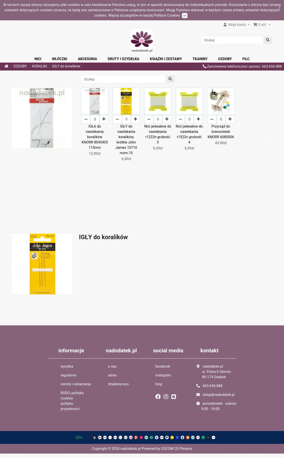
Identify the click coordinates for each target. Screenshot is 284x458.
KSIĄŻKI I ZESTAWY (166, 59)
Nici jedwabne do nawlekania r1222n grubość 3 (157, 134)
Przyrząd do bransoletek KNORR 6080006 (221, 131)
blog (158, 384)
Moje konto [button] (235, 25)
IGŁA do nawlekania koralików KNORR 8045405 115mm (94, 137)
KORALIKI (39, 66)
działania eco (118, 384)
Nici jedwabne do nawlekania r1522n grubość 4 (189, 134)
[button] (261, 24)
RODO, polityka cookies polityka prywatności (72, 401)
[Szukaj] (232, 40)
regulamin (68, 375)
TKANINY (200, 59)
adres (112, 375)
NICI (38, 59)
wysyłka (67, 366)
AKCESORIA (87, 59)
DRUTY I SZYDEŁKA (123, 59)
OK (185, 15)
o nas (112, 366)
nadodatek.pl (130, 449)
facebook (162, 366)
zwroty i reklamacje (76, 384)
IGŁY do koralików (66, 66)
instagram (163, 375)
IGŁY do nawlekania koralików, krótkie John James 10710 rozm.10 (126, 139)
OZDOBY (225, 59)
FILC (245, 59)
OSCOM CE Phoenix (176, 449)
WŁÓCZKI (59, 59)
